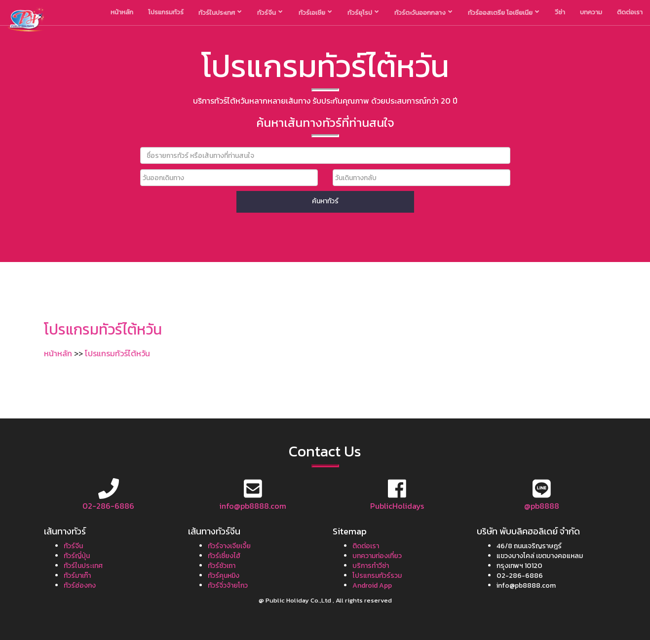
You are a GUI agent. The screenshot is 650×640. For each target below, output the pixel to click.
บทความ (591, 12)
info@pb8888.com (252, 506)
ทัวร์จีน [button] (269, 12)
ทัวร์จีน (73, 546)
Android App (372, 585)
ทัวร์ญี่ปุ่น (77, 556)
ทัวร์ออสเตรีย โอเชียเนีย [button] (503, 12)
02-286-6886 (108, 506)
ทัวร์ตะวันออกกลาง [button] (423, 12)
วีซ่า (560, 12)
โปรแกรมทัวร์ (166, 12)
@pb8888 (541, 506)
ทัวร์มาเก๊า (77, 575)
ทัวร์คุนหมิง (223, 575)
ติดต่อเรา (630, 12)
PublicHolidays (397, 506)
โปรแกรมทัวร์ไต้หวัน (117, 353)
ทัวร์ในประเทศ (83, 566)
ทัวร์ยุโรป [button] (363, 12)
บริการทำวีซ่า (370, 566)
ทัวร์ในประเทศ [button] (219, 12)
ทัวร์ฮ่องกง (80, 585)
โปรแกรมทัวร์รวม (377, 575)
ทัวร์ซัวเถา (221, 566)
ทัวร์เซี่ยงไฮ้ (224, 556)
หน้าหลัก (122, 12)
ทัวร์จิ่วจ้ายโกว (228, 585)
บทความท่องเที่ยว (377, 556)
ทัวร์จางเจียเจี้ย (229, 546)
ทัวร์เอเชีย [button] (315, 12)
